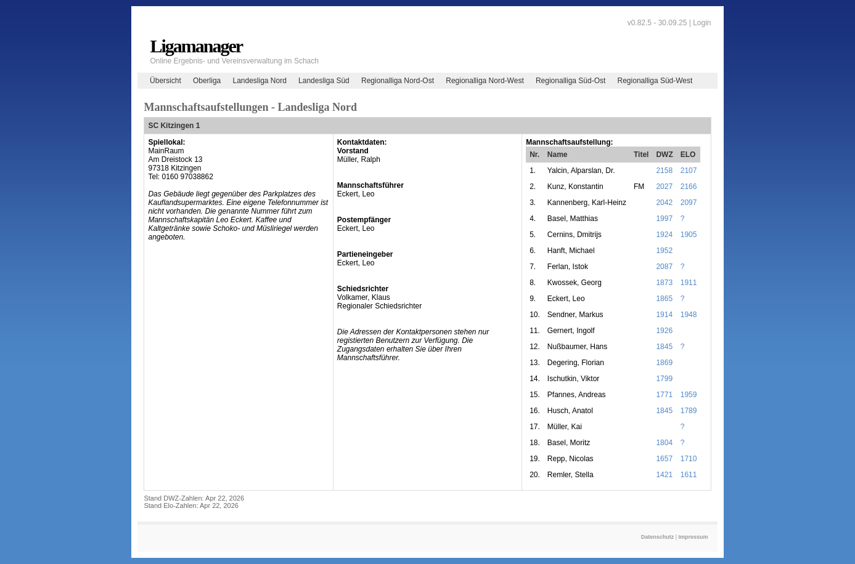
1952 (664, 250)
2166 (689, 186)
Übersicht (165, 80)
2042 (664, 202)
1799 (664, 378)
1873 (664, 282)
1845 (664, 346)
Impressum (693, 537)
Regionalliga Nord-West (485, 80)
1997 (664, 218)
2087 (664, 266)
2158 (664, 170)
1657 (664, 458)
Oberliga (207, 80)
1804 (664, 442)
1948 (689, 314)
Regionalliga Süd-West (655, 80)
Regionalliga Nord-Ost (397, 80)
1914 (664, 314)
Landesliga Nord (259, 80)
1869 (664, 362)
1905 (689, 234)
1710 (689, 458)
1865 (664, 298)
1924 (664, 234)
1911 (689, 282)
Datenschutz (657, 537)
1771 (664, 394)
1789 (689, 410)
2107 (689, 170)
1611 (689, 474)
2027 (664, 186)
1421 (664, 474)
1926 (664, 330)
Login (702, 22)
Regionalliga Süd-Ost (570, 80)
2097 (689, 202)
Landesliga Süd (324, 80)
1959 (689, 394)
